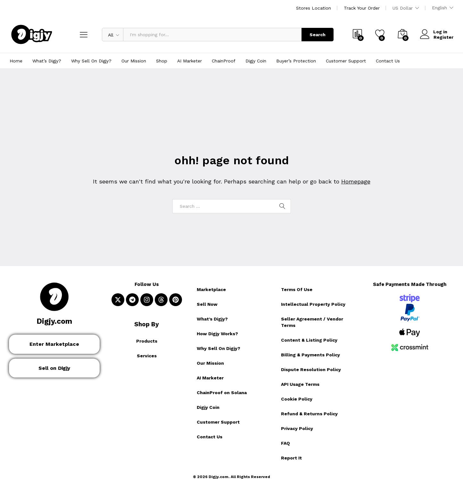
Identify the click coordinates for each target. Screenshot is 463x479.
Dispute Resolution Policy (311, 369)
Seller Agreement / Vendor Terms (312, 322)
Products (146, 341)
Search (318, 34)
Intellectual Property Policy (313, 304)
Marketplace (211, 289)
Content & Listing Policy (309, 340)
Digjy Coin (255, 61)
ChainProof (224, 61)
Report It (291, 457)
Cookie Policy (296, 399)
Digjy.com (54, 321)
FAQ (285, 443)
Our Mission (133, 61)
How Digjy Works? (217, 333)
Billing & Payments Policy (310, 354)
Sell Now (207, 304)
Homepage (355, 181)
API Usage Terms (300, 384)
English (439, 7)
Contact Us (388, 61)
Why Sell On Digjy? (91, 61)
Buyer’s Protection (296, 61)
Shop (161, 61)
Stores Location (313, 8)
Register (443, 36)
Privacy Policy (297, 428)
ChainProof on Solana (222, 392)
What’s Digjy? (46, 61)
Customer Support (346, 61)
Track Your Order (362, 8)
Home (16, 61)
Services (147, 355)
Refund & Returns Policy (309, 413)
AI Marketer (189, 61)
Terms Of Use (296, 289)
